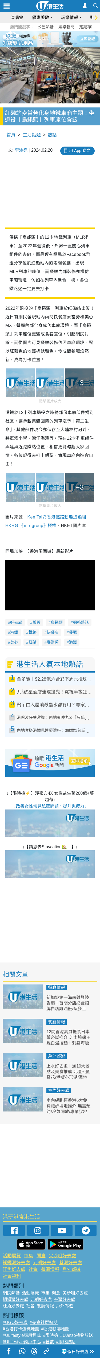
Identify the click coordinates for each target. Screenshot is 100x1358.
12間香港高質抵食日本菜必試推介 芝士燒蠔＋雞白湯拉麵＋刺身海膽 (68, 1037)
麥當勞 (53, 642)
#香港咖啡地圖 (55, 1329)
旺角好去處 (14, 1269)
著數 (37, 622)
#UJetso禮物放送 (76, 1335)
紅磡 (33, 642)
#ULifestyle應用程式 (22, 1335)
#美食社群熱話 (44, 1322)
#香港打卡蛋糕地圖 (21, 1329)
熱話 (52, 134)
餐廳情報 (56, 987)
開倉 (41, 1255)
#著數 (48, 1342)
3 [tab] (48, 38)
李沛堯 (21, 150)
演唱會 (16, 17)
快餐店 (53, 632)
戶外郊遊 (56, 1056)
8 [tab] (54, 45)
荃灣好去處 (70, 1262)
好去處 (16, 622)
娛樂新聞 (66, 27)
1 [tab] (38, 38)
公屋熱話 (46, 27)
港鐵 (14, 632)
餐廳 (73, 632)
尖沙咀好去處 (62, 1255)
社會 (33, 1269)
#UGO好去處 (15, 1322)
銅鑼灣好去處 (16, 1262)
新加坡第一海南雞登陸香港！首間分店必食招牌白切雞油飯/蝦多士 (67, 1003)
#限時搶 (50, 1335)
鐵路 (33, 632)
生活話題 (32, 134)
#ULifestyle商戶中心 (22, 1342)
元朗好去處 (44, 1262)
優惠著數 (40, 17)
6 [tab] (64, 38)
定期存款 (87, 27)
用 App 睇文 (79, 150)
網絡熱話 (81, 622)
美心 (14, 642)
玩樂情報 (69, 17)
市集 (28, 1255)
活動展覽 (12, 1255)
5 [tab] (59, 38)
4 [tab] (54, 38)
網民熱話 (11, 1293)
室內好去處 (58, 1090)
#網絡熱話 (65, 1342)
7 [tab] (48, 45)
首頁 (10, 134)
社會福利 (12, 1276)
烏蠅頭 (57, 622)
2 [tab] (43, 38)
